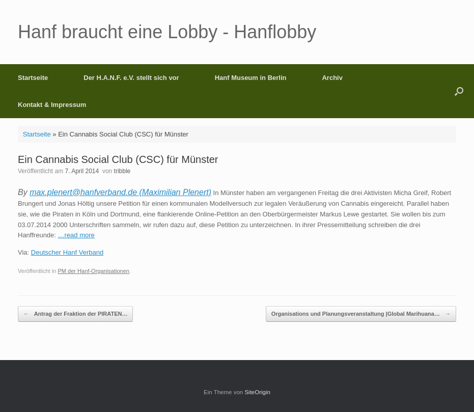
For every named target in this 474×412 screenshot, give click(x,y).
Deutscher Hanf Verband (67, 252)
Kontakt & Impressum (52, 104)
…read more (76, 235)
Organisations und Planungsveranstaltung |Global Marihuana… (361, 314)
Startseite (33, 77)
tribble (122, 171)
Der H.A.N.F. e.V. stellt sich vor (131, 77)
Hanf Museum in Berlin (251, 77)
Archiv (332, 77)
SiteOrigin (257, 392)
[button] (459, 91)
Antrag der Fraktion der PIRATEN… (75, 314)
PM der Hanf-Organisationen (93, 271)
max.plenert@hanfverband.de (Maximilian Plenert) (120, 192)
